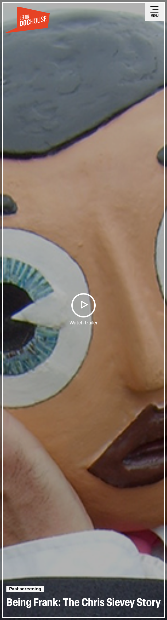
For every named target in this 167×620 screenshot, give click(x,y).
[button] (83, 305)
